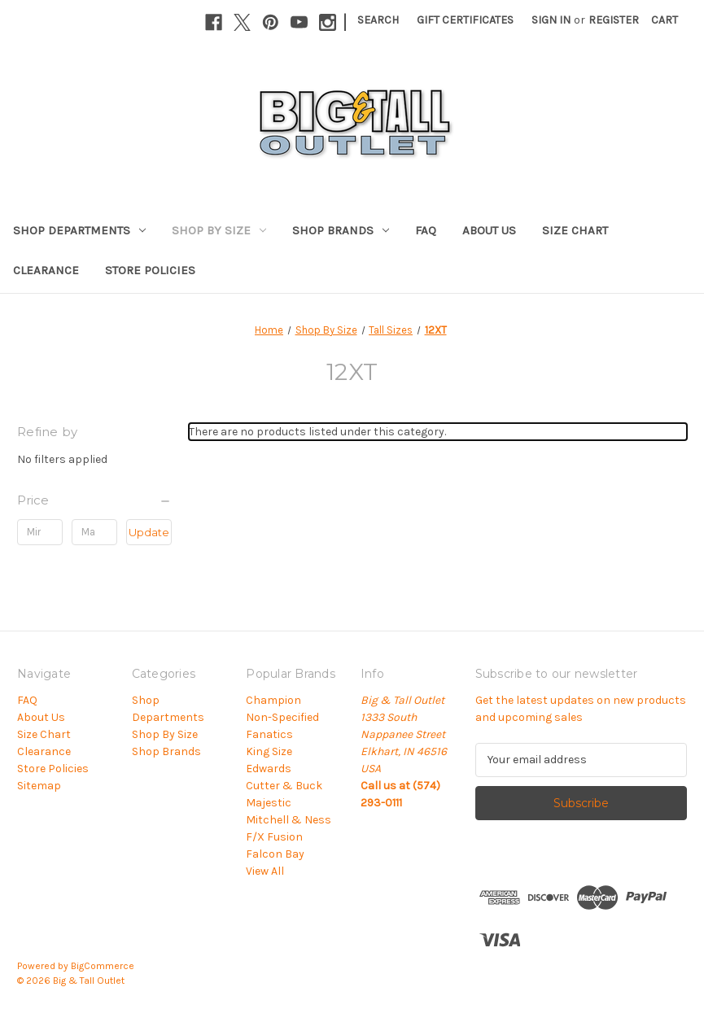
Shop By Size (219, 230)
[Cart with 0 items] (664, 20)
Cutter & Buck (284, 786)
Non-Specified (282, 717)
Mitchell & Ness (288, 820)
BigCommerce (102, 966)
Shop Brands (340, 230)
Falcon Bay (275, 854)
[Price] (94, 500)
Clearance (46, 270)
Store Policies (150, 270)
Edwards (268, 768)
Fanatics (269, 734)
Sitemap (39, 786)
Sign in (551, 20)
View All (265, 871)
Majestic (268, 803)
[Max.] (94, 532)
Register (613, 20)
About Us (489, 230)
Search (378, 20)
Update (149, 532)
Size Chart (575, 230)
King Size (269, 751)
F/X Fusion (274, 837)
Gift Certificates (465, 20)
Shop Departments (79, 230)
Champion (273, 700)
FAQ (425, 230)
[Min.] (40, 532)
